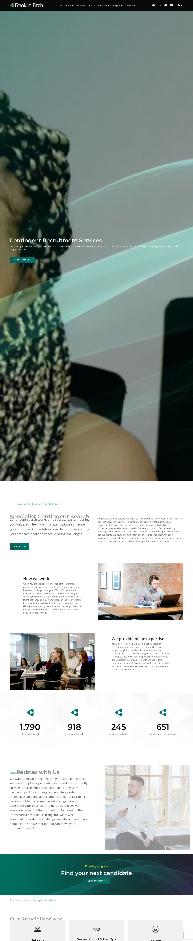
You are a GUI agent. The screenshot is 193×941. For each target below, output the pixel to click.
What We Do (83, 5)
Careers (129, 5)
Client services (100, 5)
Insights (116, 5)
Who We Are (65, 5)
